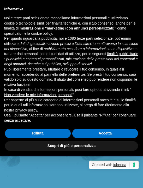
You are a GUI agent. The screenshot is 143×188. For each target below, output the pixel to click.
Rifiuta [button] (38, 133)
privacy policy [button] (26, 110)
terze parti (85, 38)
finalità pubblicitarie (122, 54)
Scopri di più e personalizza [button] (71, 146)
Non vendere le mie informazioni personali (38, 95)
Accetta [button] (105, 133)
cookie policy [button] (41, 33)
